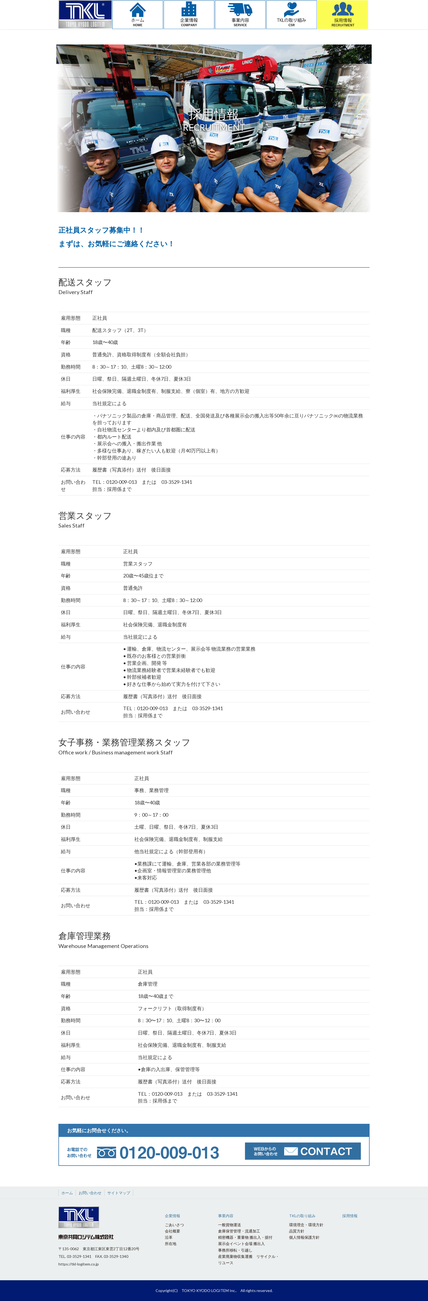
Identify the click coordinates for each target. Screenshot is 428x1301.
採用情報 (350, 1215)
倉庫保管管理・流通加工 (239, 1231)
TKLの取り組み (302, 1215)
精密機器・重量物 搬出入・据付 (245, 1237)
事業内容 (225, 1215)
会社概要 (172, 1231)
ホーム (67, 1192)
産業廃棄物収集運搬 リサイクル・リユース (248, 1259)
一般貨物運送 (229, 1224)
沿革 (169, 1237)
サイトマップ (118, 1192)
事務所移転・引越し (235, 1250)
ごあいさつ (174, 1224)
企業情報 (172, 1215)
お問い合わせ (90, 1192)
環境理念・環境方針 (306, 1224)
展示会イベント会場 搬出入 (241, 1243)
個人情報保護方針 (304, 1237)
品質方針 (296, 1231)
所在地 (170, 1243)
